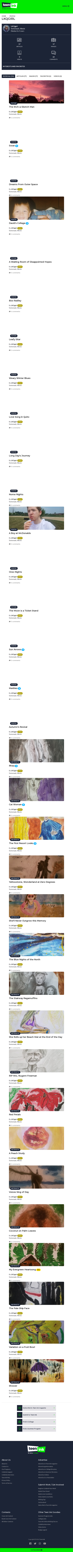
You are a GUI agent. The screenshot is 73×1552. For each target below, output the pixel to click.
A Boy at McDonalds (20, 533)
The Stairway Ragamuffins (23, 998)
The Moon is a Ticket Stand (23, 610)
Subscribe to (31, 1408)
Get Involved (42, 1502)
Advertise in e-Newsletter (46, 1477)
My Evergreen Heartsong (22, 1269)
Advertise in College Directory (47, 1469)
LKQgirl (14, 112)
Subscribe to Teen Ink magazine (47, 1505)
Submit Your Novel (43, 1491)
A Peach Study (17, 1153)
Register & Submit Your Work (47, 1488)
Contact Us (5, 1466)
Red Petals (15, 1114)
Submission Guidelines (45, 1494)
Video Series (42, 1527)
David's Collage (17, 223)
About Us (4, 1464)
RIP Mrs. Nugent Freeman (23, 1076)
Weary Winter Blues (19, 378)
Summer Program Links (45, 1516)
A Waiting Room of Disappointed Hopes (30, 262)
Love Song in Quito (19, 417)
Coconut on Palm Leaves (22, 1231)
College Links (42, 1519)
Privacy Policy (6, 1480)
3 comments (14, 583)
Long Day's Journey (19, 455)
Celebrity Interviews (8, 1475)
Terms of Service (7, 1483)
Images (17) (33, 76)
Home (4, 16)
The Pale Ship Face (19, 1308)
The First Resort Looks (21, 843)
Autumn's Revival (18, 727)
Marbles (13, 688)
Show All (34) (8, 76)
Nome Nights (16, 494)
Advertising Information (45, 1466)
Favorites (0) (45, 76)
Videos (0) (58, 76)
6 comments (14, 195)
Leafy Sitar (14, 339)
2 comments (14, 234)
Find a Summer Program (29, 1429)
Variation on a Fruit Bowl (22, 1347)
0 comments (14, 273)
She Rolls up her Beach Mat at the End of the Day (35, 1037)
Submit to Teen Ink (27, 1415)
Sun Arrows (15, 649)
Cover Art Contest (7, 1516)
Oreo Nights (15, 572)
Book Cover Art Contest (9, 1519)
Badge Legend (42, 1530)
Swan (12, 145)
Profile (12, 16)
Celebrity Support (7, 1472)
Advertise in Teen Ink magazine (47, 1464)
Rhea (11, 765)
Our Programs (6, 1469)
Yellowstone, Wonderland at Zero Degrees (32, 882)
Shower (13, 1386)
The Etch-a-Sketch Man (21, 107)
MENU (65, 6)
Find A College (25, 1422)
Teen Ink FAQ (6, 1477)
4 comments (14, 118)
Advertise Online (43, 1475)
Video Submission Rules (45, 1497)
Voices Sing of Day (19, 1192)
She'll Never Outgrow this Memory (27, 921)
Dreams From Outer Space (23, 184)
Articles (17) (22, 76)
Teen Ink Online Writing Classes (48, 1521)
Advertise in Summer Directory (47, 1472)
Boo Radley (15, 300)
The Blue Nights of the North (24, 959)
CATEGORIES (36, 1550)
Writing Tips (42, 1499)
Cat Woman (15, 804)
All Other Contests (7, 1521)
